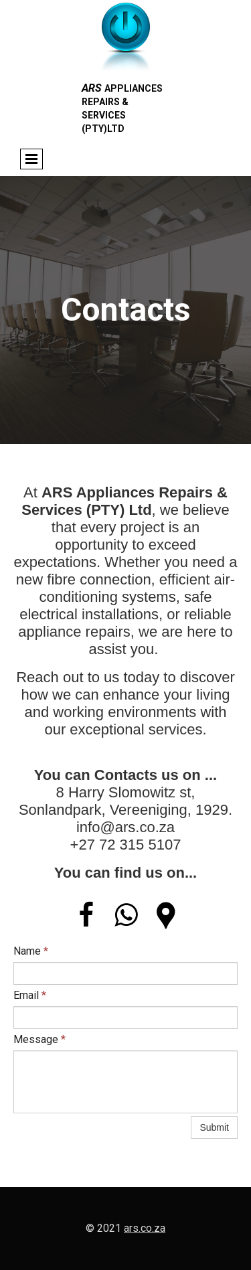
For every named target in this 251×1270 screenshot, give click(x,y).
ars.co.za (144, 1228)
